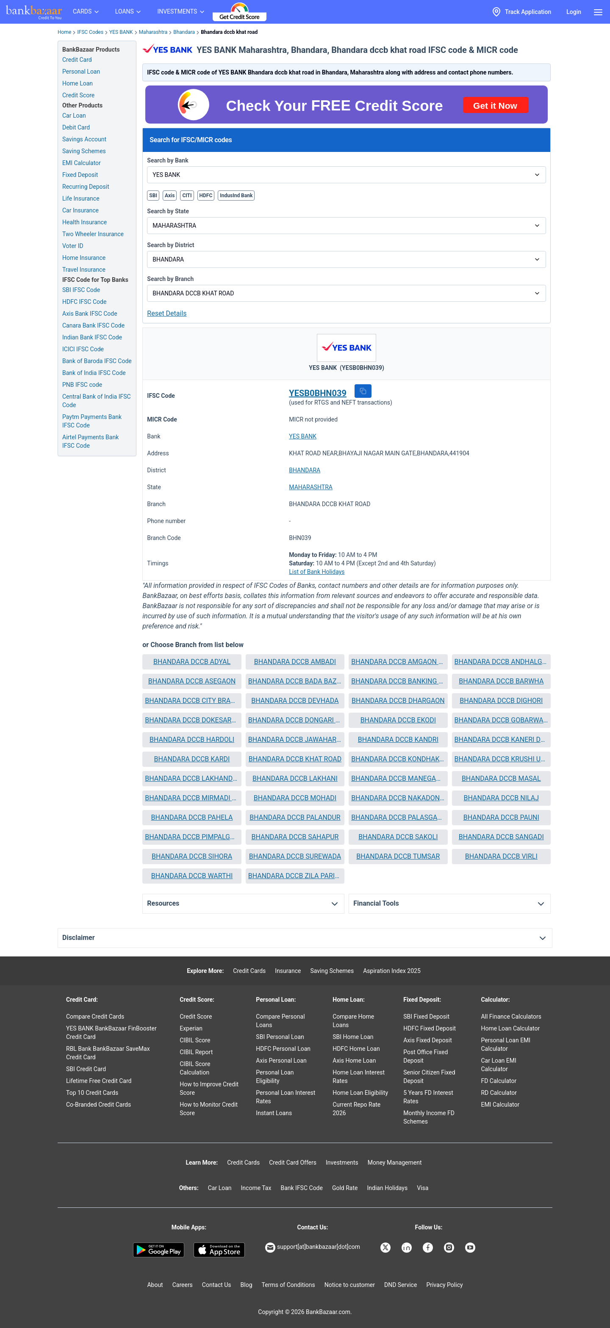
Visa (422, 1188)
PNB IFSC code (82, 384)
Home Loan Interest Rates (359, 1076)
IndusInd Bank (236, 195)
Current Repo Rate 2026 (356, 1108)
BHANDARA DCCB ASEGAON (192, 681)
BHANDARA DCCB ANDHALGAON (501, 662)
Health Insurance (84, 222)
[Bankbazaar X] (386, 1248)
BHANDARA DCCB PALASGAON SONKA (398, 817)
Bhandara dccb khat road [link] (229, 32)
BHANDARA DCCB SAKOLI (398, 837)
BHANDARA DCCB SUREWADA (295, 856)
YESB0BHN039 (318, 393)
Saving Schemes (84, 151)
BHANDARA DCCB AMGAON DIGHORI (398, 662)
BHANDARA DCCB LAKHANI (295, 778)
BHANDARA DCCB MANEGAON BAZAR (398, 778)
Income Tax (256, 1188)
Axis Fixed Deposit (427, 1040)
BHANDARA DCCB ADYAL (191, 662)
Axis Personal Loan (281, 1060)
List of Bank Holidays (316, 571)
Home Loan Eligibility (360, 1092)
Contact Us (216, 1284)
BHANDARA (304, 470)
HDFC (206, 195)
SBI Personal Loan (280, 1036)
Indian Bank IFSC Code (92, 337)
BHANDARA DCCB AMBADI (295, 662)
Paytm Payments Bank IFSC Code (92, 421)
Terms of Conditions (288, 1284)
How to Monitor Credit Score (209, 1108)
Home (64, 32)
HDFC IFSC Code (84, 301)
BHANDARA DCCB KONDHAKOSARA (398, 759)
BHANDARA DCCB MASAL (501, 778)
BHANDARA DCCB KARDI (192, 759)
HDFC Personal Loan (283, 1048)
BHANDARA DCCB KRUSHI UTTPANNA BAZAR (501, 759)
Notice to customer (349, 1284)
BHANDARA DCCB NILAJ (501, 798)
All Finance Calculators (511, 1016)
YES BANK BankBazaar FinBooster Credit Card (111, 1032)
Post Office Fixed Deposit (425, 1056)
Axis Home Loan (354, 1060)
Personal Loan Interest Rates (285, 1097)
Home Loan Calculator (510, 1028)
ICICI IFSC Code (83, 349)
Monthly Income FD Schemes (429, 1117)
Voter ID (72, 245)
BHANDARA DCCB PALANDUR (295, 817)
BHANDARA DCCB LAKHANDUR (191, 778)
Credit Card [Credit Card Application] (77, 59)
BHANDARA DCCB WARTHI (192, 876)
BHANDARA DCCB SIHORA (192, 856)
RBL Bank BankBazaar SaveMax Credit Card (108, 1053)
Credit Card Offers (292, 1162)
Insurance (288, 970)
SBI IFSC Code (81, 290)
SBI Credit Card (86, 1069)
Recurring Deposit (85, 186)
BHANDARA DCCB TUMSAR (398, 856)
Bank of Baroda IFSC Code (97, 361)
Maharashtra (153, 32)
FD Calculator (498, 1080)
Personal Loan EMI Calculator (505, 1044)
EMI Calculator (81, 163)
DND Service (400, 1284)
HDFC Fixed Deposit (429, 1028)
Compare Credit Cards (95, 1016)
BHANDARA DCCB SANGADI (501, 837)
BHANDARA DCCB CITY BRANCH (191, 701)
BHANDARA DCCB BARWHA (501, 681)
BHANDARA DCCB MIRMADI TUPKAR (191, 798)
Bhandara (184, 32)
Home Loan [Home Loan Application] (77, 83)
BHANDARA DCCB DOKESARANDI (191, 720)
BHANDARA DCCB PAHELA (192, 817)
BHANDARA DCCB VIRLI (501, 856)
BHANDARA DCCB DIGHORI (501, 701)
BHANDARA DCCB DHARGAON (398, 701)
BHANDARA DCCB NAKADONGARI (398, 798)
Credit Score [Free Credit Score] (78, 95)
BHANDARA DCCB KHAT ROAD (295, 759)
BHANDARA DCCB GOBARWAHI (501, 720)
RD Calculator (499, 1092)
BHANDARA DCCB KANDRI (398, 740)
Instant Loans (274, 1113)
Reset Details (166, 313)
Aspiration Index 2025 (392, 970)
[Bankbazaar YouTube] (471, 1248)
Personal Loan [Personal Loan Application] (81, 71)
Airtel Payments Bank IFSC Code (90, 441)
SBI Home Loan (353, 1036)
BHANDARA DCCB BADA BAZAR (295, 681)
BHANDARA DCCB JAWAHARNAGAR (295, 740)
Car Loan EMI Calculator (498, 1064)
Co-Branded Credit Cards (98, 1104)
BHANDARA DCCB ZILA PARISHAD (295, 876)
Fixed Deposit (80, 174)
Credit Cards (249, 970)
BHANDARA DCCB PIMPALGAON (191, 837)
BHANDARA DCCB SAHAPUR (294, 837)
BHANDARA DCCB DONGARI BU (295, 720)
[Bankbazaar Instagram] (450, 1248)
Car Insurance (80, 210)
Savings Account (84, 139)
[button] (363, 391)
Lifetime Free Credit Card (98, 1080)
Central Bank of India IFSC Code (96, 400)
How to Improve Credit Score (209, 1088)
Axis (170, 195)
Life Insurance (81, 198)
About (155, 1284)
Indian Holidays (387, 1188)
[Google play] (158, 1250)
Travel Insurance (83, 269)
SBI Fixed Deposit (426, 1016)
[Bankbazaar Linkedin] (407, 1248)
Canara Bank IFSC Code (93, 325)
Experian (191, 1028)
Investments (342, 1162)
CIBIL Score (195, 1040)
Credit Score (196, 1016)
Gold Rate (345, 1188)
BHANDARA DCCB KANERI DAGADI (501, 740)
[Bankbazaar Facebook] (429, 1248)
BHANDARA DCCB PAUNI (501, 817)
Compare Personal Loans (280, 1020)
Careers (182, 1284)
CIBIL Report (196, 1052)
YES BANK (121, 32)
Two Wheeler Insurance (93, 234)
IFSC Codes (90, 32)
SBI (153, 195)
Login (573, 11)
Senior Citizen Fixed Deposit (429, 1076)
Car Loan (74, 115)
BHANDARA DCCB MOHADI (295, 798)
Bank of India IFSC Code (94, 372)
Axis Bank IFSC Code (89, 313)
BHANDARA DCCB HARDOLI (192, 740)
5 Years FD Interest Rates (428, 1097)
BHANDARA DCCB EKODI (398, 720)
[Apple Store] (219, 1250)
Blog (246, 1284)
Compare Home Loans (353, 1020)
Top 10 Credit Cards (92, 1092)
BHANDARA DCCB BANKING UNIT (398, 681)
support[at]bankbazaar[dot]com (312, 1248)
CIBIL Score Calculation (195, 1068)
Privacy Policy (444, 1284)
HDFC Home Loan (356, 1048)
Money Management (395, 1162)
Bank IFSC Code (301, 1188)
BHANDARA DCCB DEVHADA (294, 701)
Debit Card (76, 127)
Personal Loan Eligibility (275, 1076)
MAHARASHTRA (311, 487)
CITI (186, 195)
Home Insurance (83, 257)
